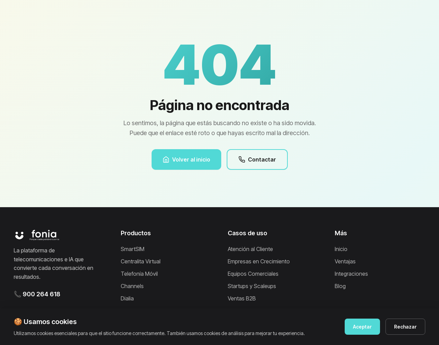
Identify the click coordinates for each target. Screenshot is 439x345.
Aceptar (362, 327)
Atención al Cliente (250, 249)
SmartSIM (132, 249)
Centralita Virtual (141, 261)
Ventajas (345, 261)
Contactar (257, 159)
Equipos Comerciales (253, 273)
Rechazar (405, 327)
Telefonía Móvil (139, 273)
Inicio (341, 249)
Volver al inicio (186, 159)
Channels (132, 286)
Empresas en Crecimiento (259, 261)
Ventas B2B (242, 298)
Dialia (127, 298)
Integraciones (351, 273)
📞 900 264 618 (37, 294)
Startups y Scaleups (252, 286)
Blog (340, 286)
